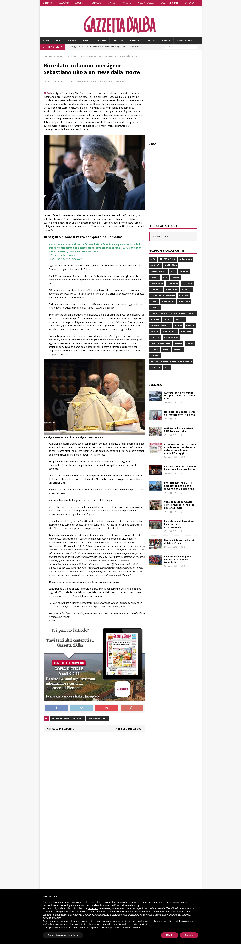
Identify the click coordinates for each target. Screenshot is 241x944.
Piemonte (186, 331)
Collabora (63, 3)
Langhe (71, 40)
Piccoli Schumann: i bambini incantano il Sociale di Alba (180, 468)
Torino (178, 349)
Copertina (172, 289)
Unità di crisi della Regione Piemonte (171, 361)
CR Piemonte (190, 3)
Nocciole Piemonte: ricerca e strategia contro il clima (180, 413)
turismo (155, 355)
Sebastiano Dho (97, 718)
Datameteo (168, 301)
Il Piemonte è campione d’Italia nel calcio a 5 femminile (178, 559)
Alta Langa (185, 259)
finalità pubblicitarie (61, 914)
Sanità (190, 343)
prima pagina (171, 337)
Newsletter (184, 40)
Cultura (118, 40)
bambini (184, 271)
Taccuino (126, 3)
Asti (173, 271)
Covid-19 (186, 289)
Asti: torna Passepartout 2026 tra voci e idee (178, 430)
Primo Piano (90, 81)
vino (167, 367)
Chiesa (166, 40)
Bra (58, 40)
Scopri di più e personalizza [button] (63, 935)
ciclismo (187, 283)
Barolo (154, 277)
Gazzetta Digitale (169, 3)
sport (166, 349)
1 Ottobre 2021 (56, 81)
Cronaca (135, 40)
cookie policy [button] (132, 905)
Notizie (101, 40)
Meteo (178, 325)
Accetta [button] (189, 935)
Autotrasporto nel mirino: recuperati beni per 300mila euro (180, 395)
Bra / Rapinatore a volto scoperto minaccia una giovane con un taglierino (179, 485)
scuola (154, 349)
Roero (86, 40)
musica (154, 331)
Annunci (112, 3)
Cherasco (172, 283)
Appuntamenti (158, 271)
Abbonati (79, 3)
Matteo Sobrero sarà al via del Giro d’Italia (179, 542)
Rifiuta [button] (169, 935)
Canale (175, 277)
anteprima (171, 265)
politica (155, 337)
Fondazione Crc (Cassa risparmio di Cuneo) (174, 313)
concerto (156, 289)
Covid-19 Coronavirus (162, 295)
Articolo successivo (129, 728)
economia (184, 301)
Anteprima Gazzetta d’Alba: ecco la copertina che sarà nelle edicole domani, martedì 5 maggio (180, 449)
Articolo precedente (60, 728)
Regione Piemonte (160, 343)
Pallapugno (169, 331)
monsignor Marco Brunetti (67, 718)
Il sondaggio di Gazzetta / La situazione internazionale (179, 523)
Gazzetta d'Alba (160, 236)
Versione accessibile (113, 81)
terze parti (93, 908)
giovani (154, 319)
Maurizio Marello (160, 325)
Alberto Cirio (167, 259)
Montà (190, 325)
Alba (46, 40)
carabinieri (156, 283)
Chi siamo (47, 3)
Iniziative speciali (146, 3)
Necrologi (96, 3)
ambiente (155, 265)
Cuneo (153, 301)
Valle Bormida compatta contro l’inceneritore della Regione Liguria (179, 504)
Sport (152, 40)
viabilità (155, 367)
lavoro (180, 319)
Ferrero (154, 307)
